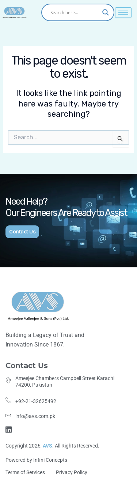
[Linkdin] (9, 429)
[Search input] (74, 12)
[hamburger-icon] (123, 12)
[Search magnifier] (105, 12)
